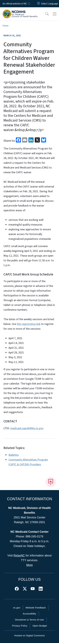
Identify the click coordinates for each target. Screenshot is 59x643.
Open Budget (40, 625)
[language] (49, 3)
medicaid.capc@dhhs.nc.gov (26, 428)
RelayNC (19, 555)
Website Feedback (35, 607)
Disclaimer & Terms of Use (29, 619)
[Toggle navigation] (54, 14)
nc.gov (16, 607)
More (29, 565)
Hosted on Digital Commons (29, 635)
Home (5, 25)
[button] (45, 14)
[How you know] (28, 3)
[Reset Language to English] (38, 3)
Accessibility (29, 613)
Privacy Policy (19, 625)
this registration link (28, 324)
